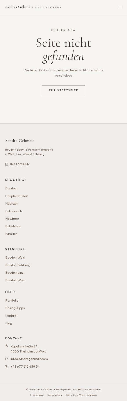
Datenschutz (55, 394)
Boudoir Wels (15, 257)
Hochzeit (11, 203)
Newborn (12, 218)
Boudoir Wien (15, 280)
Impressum (37, 394)
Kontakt (10, 315)
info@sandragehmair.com (29, 359)
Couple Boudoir (16, 196)
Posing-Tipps (15, 308)
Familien (11, 234)
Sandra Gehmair (33, 6)
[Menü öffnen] (119, 7)
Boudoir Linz (14, 272)
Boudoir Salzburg (17, 265)
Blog (8, 323)
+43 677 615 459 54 (25, 366)
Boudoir (11, 188)
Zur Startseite (63, 90)
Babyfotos (13, 226)
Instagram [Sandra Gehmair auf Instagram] (17, 164)
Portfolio (11, 300)
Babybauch (13, 211)
